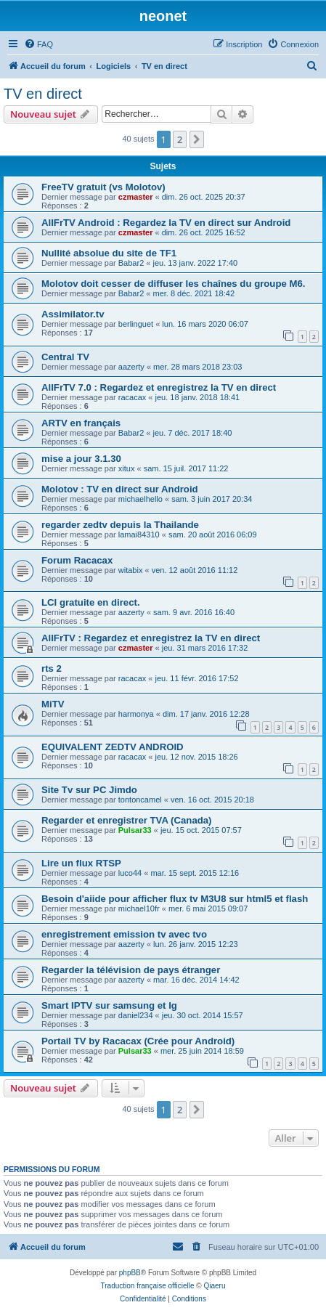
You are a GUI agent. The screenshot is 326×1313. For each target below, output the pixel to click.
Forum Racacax (77, 560)
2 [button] (179, 139)
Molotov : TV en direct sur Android (119, 489)
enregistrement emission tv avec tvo (124, 934)
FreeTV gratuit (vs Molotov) (103, 187)
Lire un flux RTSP (81, 863)
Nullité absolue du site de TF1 (108, 253)
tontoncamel (140, 799)
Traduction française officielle (148, 1286)
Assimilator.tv (72, 314)
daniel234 (135, 1015)
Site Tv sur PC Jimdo (89, 789)
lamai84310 (139, 534)
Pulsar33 (135, 830)
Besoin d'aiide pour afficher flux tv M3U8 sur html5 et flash (174, 898)
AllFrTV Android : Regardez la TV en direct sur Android (165, 222)
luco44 (130, 873)
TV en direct (43, 94)
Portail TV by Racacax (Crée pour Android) (138, 1041)
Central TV (65, 356)
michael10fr (139, 908)
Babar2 (131, 263)
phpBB (130, 1273)
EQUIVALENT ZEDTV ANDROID (112, 746)
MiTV (53, 704)
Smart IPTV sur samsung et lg (109, 1005)
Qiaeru (214, 1286)
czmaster (135, 196)
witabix (130, 570)
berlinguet (135, 324)
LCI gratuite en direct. (90, 602)
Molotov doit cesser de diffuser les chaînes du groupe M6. (173, 283)
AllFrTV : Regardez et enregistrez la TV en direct (150, 638)
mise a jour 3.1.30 (81, 458)
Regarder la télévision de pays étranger (130, 969)
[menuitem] (38, 44)
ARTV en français (81, 423)
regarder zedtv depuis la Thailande (120, 524)
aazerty (131, 366)
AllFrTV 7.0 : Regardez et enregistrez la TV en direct (158, 387)
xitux (126, 468)
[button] (197, 139)
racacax (132, 397)
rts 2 (51, 668)
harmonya (136, 714)
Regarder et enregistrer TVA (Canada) (126, 820)
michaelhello (140, 499)
